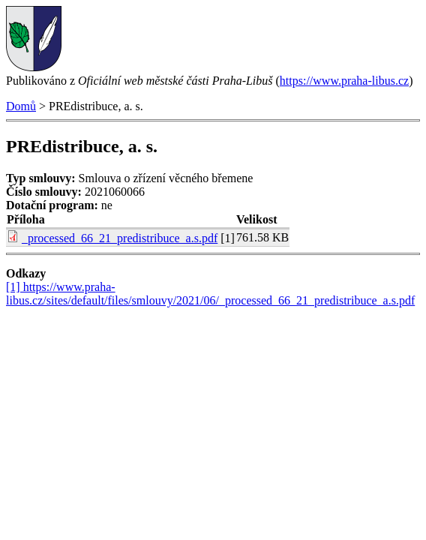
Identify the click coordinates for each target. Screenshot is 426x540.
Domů (21, 106)
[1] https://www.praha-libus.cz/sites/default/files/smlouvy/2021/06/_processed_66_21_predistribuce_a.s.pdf (210, 293)
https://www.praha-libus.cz (344, 80)
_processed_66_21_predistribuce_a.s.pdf (120, 238)
